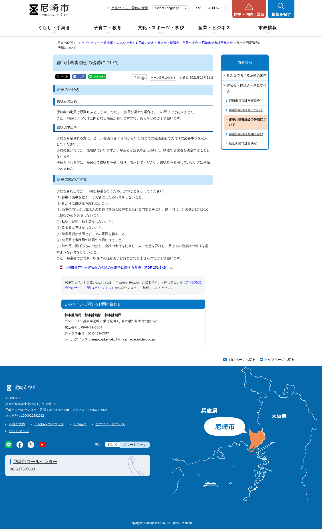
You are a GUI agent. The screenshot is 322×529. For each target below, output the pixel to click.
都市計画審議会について (246, 110)
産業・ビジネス (214, 27)
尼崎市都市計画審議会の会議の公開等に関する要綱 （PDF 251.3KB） (118, 267)
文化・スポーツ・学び (161, 27)
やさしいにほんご (208, 8)
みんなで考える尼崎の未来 (135, 43)
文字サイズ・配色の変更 (129, 8)
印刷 (136, 77)
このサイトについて (110, 424)
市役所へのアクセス (49, 424)
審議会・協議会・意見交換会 (177, 43)
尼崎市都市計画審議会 (217, 43)
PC (110, 444)
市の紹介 (80, 424)
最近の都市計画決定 (243, 143)
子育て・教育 (107, 27)
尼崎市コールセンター (35, 461)
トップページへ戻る (279, 359)
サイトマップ (19, 431)
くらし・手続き (54, 27)
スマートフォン (135, 444)
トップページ (87, 43)
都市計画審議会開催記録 (246, 134)
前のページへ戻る (242, 359)
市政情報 (267, 27)
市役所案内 (17, 424)
